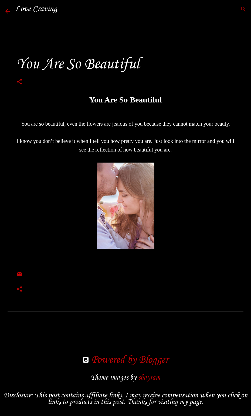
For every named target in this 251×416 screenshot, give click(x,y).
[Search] (65, 9)
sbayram (149, 378)
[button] (19, 82)
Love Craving (36, 9)
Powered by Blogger (125, 360)
